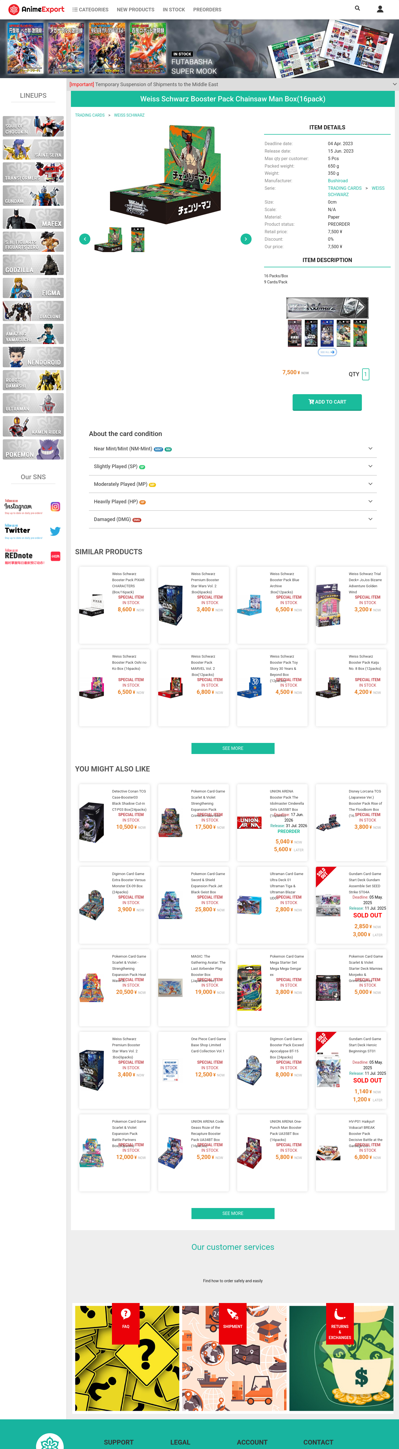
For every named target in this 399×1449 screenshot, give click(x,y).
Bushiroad (338, 180)
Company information (189, 1408)
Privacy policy (182, 1397)
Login (242, 1397)
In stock (174, 9)
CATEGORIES (90, 9)
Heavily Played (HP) (120, 501)
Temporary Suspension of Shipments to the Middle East (144, 84)
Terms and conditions (189, 1386)
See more (233, 727)
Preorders (207, 9)
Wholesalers (247, 1408)
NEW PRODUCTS (136, 9)
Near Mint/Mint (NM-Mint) (133, 449)
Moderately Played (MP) (125, 484)
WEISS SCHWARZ (129, 115)
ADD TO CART (327, 402)
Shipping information (122, 1397)
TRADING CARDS (89, 115)
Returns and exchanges (124, 1408)
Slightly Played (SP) (119, 466)
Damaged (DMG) (117, 519)
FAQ (107, 1386)
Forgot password (251, 1386)
